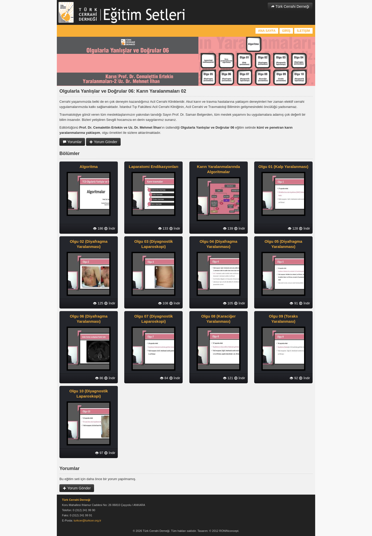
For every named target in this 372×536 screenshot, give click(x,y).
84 (164, 378)
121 (228, 378)
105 (228, 303)
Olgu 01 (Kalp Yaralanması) (283, 166)
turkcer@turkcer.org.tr (87, 520)
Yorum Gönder (103, 142)
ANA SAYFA (267, 31)
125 (98, 303)
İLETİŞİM (303, 31)
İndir (109, 228)
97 (99, 453)
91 (294, 303)
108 (163, 303)
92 (294, 378)
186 (98, 228)
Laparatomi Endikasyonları (153, 166)
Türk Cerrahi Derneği (290, 6)
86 (99, 378)
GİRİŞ (286, 31)
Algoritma (89, 166)
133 (163, 228)
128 (293, 228)
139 (228, 228)
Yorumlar (72, 142)
